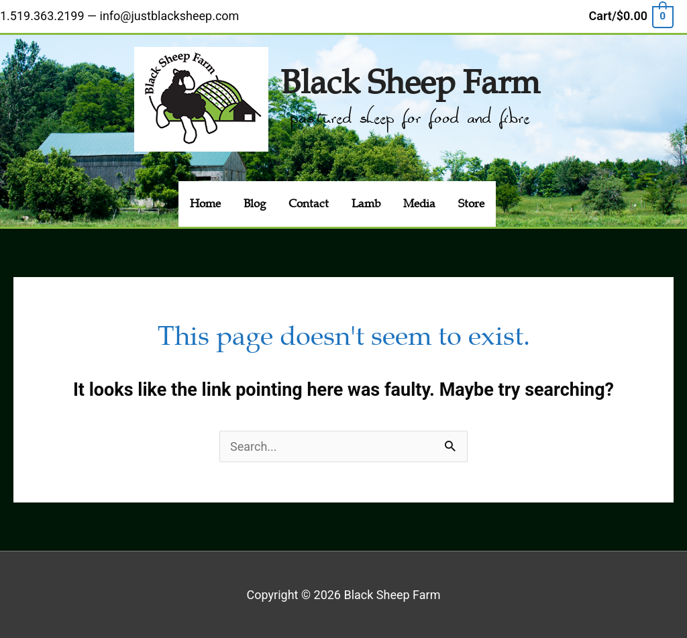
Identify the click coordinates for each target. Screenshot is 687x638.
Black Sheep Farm (409, 83)
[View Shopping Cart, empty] (631, 16)
